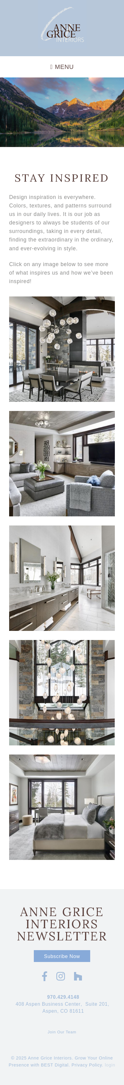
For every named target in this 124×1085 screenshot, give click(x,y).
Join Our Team (62, 1032)
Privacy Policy (87, 1065)
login (110, 1065)
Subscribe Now (62, 956)
